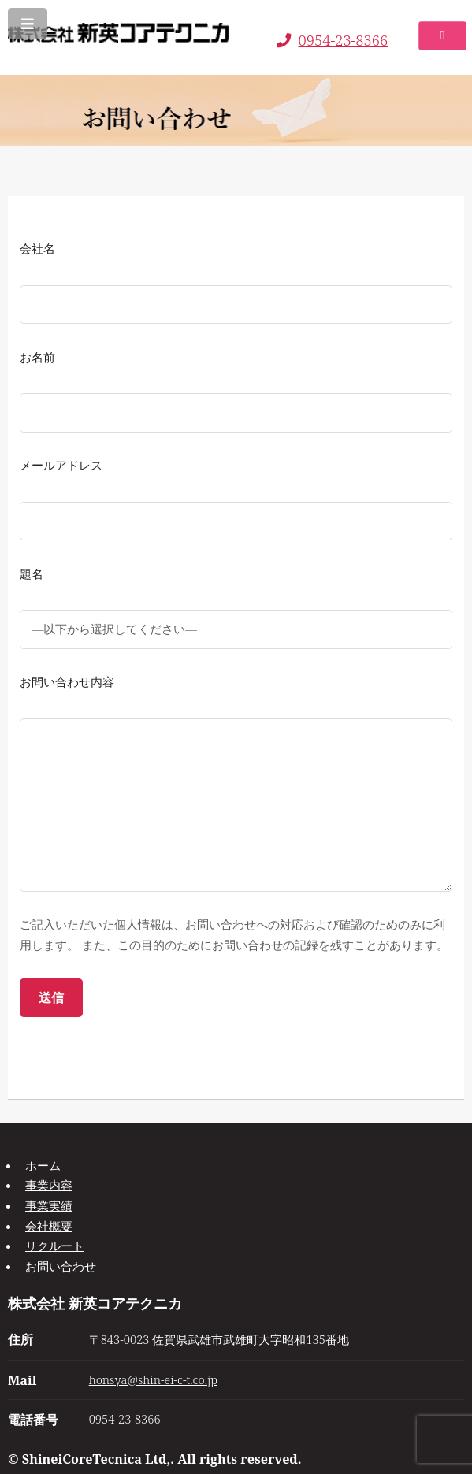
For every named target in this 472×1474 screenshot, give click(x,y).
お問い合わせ (60, 1266)
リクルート (54, 1245)
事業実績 (48, 1205)
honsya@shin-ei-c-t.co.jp (153, 1379)
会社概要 (48, 1226)
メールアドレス (61, 465)
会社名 (37, 248)
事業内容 (48, 1185)
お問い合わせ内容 (67, 681)
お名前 (37, 357)
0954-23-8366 (332, 40)
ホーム (43, 1165)
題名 (31, 573)
